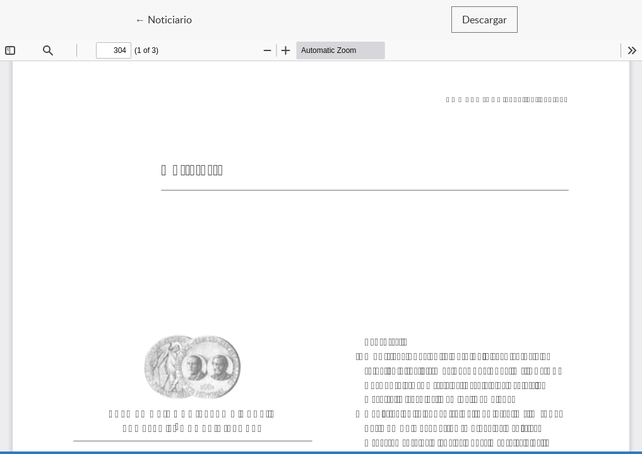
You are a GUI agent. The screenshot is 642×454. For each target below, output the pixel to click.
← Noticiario (169, 18)
